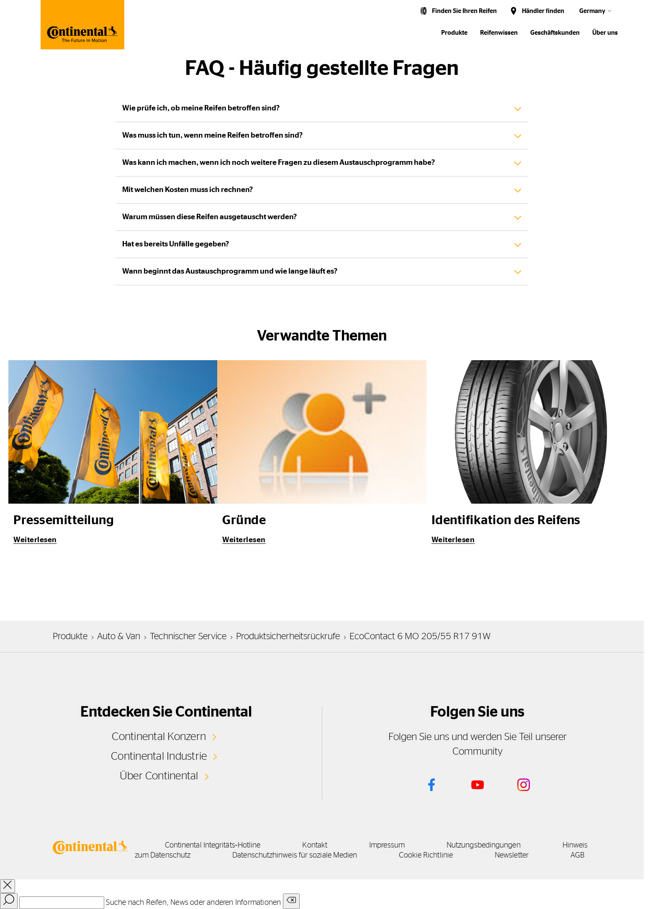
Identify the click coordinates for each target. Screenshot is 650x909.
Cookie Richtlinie (426, 855)
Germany (592, 11)
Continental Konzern (159, 736)
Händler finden (543, 11)
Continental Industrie (159, 756)
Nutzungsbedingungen (484, 845)
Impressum (387, 845)
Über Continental (159, 776)
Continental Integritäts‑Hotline (213, 845)
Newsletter (512, 855)
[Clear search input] (291, 901)
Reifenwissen (499, 33)
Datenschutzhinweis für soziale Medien (294, 855)
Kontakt (314, 845)
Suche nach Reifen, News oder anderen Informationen (193, 902)
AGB (577, 855)
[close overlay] (7, 886)
